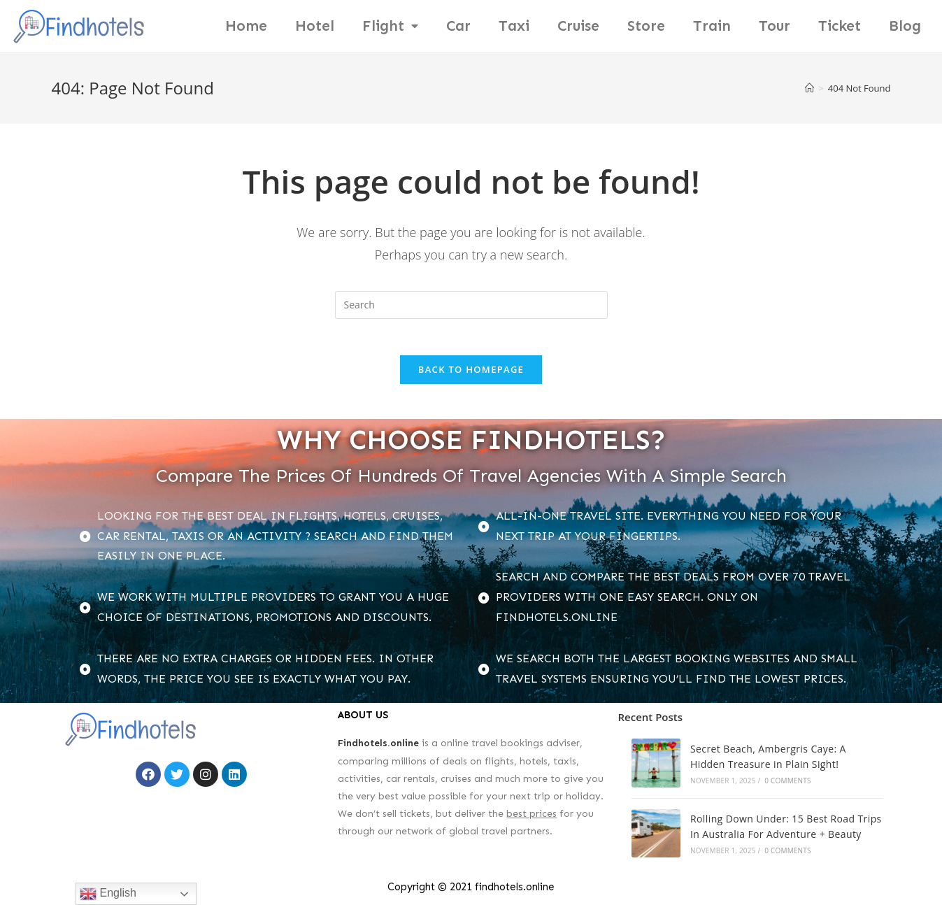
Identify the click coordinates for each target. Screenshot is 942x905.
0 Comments (787, 786)
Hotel (314, 26)
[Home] (809, 88)
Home (246, 26)
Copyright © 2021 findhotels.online (471, 892)
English (108, 893)
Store (646, 26)
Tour (774, 26)
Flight (390, 26)
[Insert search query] (471, 305)
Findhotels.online (378, 749)
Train (712, 26)
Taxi (514, 26)
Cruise (578, 26)
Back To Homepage (471, 375)
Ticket (839, 26)
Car (458, 26)
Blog (905, 26)
